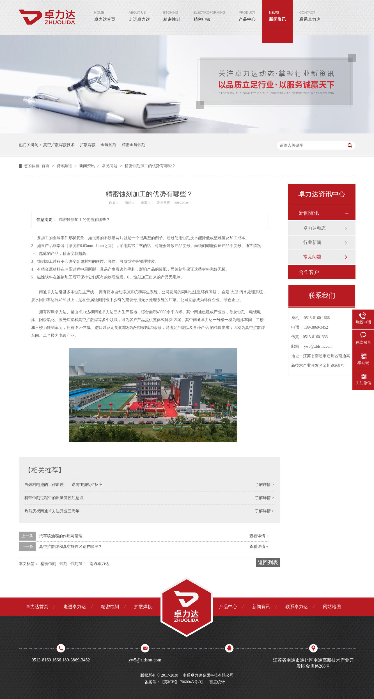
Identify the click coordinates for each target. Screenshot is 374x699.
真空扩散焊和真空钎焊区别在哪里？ (70, 547)
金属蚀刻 (108, 145)
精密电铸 (209, 11)
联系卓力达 (309, 11)
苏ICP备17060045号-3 (182, 682)
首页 (46, 166)
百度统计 (217, 682)
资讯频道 (64, 166)
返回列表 (268, 562)
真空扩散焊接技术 (59, 145)
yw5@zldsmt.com (318, 346)
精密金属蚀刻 (133, 145)
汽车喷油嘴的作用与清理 (60, 536)
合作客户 (309, 272)
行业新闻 (312, 242)
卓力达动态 (314, 228)
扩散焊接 (88, 145)
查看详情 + (258, 536)
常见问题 (110, 166)
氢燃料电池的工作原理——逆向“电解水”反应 (63, 485)
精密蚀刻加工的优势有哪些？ (150, 166)
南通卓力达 (99, 564)
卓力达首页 (104, 11)
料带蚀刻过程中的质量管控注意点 (53, 498)
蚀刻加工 (78, 564)
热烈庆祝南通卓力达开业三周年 (51, 511)
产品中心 (247, 11)
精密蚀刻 (171, 11)
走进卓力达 (139, 11)
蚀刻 (63, 564)
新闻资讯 (277, 11)
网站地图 (332, 606)
